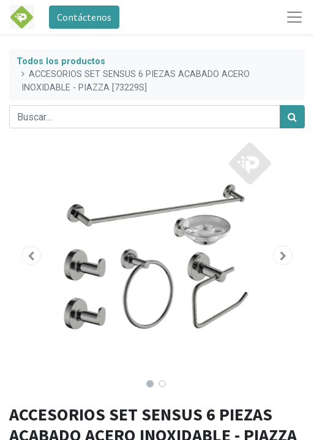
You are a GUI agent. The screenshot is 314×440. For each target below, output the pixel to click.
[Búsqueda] (292, 116)
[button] (31, 255)
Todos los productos (61, 61)
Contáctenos (84, 17)
